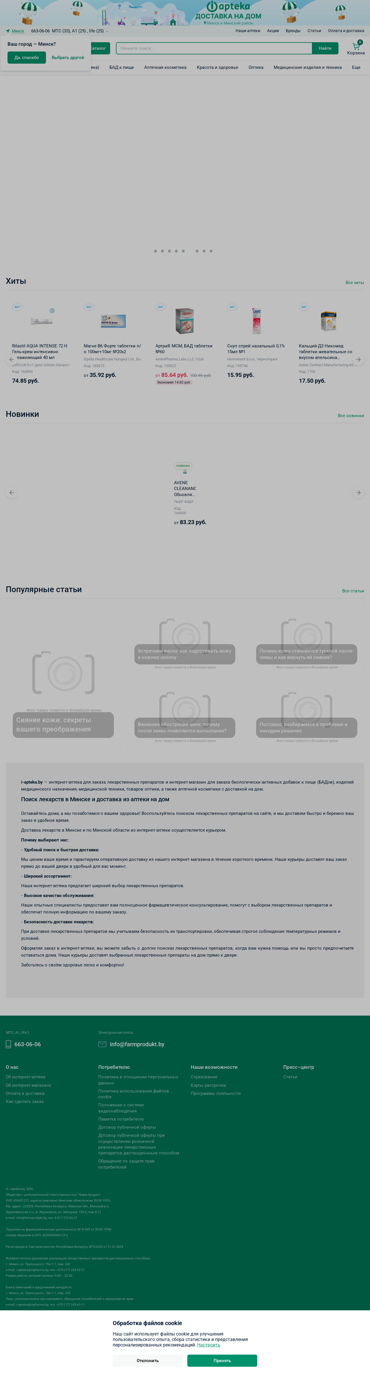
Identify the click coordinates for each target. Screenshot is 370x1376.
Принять (222, 1360)
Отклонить (148, 1360)
